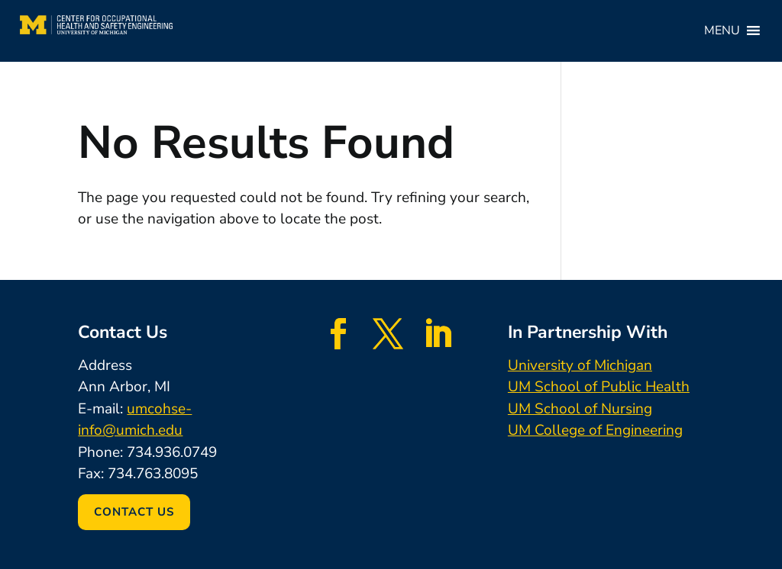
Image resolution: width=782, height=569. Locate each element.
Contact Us (134, 511)
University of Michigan (580, 365)
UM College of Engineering (595, 430)
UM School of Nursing (580, 409)
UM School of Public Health (599, 387)
